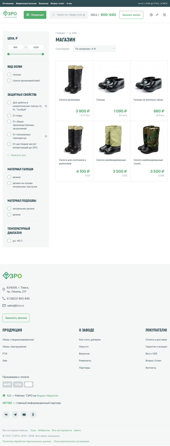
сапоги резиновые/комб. (26, 80)
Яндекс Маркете (47, 395)
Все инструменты (62, 430)
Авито (77, 430)
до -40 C (18, 240)
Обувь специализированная (18, 339)
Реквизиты (85, 360)
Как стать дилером (90, 339)
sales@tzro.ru (15, 305)
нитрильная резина (23, 208)
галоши (17, 74)
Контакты (151, 367)
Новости (83, 346)
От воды (17, 115)
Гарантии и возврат (157, 346)
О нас (69, 3)
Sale (4, 360)
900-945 (103, 15)
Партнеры (84, 367)
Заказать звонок (131, 14)
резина (17, 177)
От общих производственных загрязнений (23, 125)
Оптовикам (8, 3)
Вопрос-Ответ (154, 360)
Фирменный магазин (26, 3)
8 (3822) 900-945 (18, 298)
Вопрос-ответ (57, 3)
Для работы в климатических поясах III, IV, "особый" (28, 106)
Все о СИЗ (151, 353)
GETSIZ (7, 403)
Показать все (18, 155)
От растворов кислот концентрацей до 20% (25, 146)
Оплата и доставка (156, 339)
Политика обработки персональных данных (26, 441)
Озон (33, 430)
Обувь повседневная (14, 346)
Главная (60, 32)
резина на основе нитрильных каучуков (25, 185)
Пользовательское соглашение (71, 441)
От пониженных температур (28, 136)
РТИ (4, 353)
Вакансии (43, 3)
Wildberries (44, 430)
